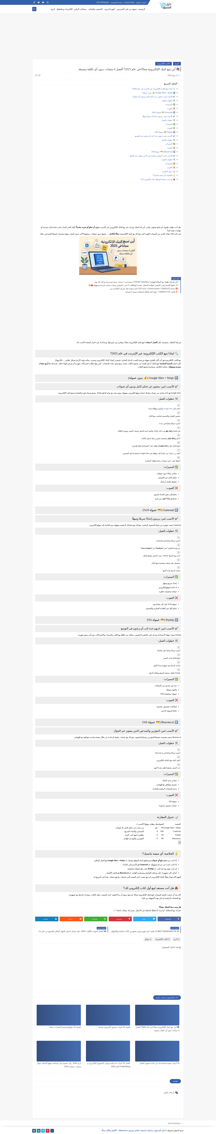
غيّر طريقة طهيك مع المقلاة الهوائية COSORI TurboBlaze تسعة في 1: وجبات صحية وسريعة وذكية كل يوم (136, 282)
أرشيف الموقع (141, 2)
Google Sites (168, 409)
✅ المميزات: (170, 104)
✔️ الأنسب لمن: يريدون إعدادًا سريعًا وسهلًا (159, 116)
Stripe (161, 423)
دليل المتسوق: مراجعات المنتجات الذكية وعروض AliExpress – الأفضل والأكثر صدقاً (133, 1130)
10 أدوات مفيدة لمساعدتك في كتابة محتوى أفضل (159, 1063)
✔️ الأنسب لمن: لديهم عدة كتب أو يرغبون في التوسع (155, 136)
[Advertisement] (108, 37)
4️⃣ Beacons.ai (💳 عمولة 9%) (163, 152)
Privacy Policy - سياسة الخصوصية (123, 2)
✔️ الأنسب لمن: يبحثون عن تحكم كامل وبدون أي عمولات (153, 97)
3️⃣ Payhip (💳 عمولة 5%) (165, 132)
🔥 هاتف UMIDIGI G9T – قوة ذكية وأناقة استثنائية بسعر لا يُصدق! (151, 292)
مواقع (148, 939)
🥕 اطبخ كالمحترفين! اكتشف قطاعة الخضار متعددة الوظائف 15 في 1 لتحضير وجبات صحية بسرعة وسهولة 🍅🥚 (133, 285)
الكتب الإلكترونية (163, 64)
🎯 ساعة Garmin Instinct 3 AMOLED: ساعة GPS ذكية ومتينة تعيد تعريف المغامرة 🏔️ (144, 289)
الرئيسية (141, 9)
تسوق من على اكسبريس (127, 9)
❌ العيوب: (171, 108)
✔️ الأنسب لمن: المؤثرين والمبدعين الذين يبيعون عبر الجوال (152, 156)
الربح (53, 9)
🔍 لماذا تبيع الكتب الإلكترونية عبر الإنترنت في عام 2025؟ (153, 89)
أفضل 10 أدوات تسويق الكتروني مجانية (114, 1027)
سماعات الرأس (80, 9)
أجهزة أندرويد (109, 9)
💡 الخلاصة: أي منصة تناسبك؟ (164, 175)
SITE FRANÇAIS (102, 2)
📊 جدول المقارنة (168, 171)
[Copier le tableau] (179, 842)
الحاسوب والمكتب (95, 9)
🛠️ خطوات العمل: (168, 101)
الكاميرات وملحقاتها (65, 9)
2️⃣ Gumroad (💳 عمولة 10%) (163, 112)
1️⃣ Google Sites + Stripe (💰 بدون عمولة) (158, 93)
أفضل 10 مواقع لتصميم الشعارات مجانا (65, 1027)
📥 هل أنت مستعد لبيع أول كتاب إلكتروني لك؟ (158, 179)
